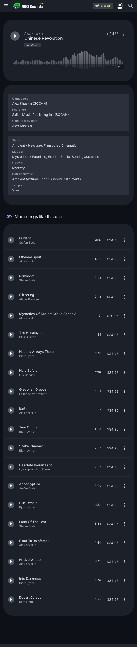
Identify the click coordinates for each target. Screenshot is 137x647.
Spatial (77, 157)
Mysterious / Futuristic (29, 157)
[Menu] (6, 6)
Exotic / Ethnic (59, 157)
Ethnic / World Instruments (61, 179)
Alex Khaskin (22, 126)
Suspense (91, 157)
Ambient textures (25, 179)
